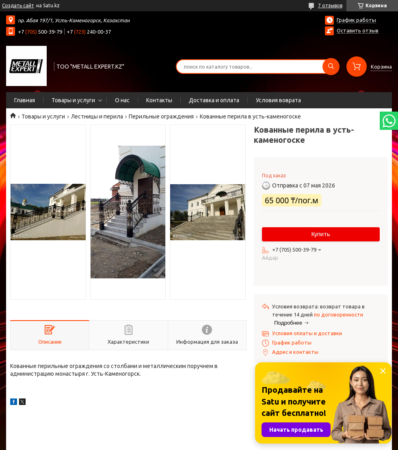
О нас (122, 100)
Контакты (159, 100)
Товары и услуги (73, 100)
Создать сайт (18, 5)
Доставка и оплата (214, 100)
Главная (24, 100)
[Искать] (331, 66)
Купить (320, 234)
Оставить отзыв (358, 30)
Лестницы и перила (97, 116)
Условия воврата (278, 100)
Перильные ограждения (161, 116)
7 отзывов (330, 5)
